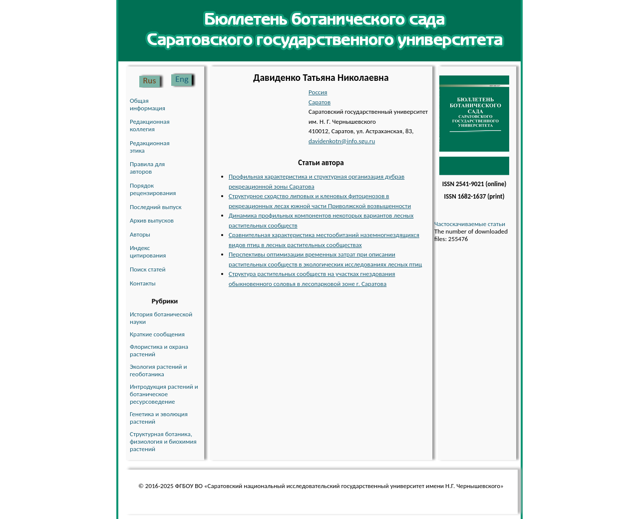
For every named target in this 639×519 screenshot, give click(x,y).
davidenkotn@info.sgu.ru (342, 141)
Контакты (143, 283)
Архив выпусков (152, 220)
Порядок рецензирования (153, 189)
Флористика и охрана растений (159, 350)
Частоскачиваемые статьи (469, 224)
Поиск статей (148, 269)
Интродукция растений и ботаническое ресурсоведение (164, 394)
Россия (318, 92)
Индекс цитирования (148, 251)
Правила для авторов (147, 167)
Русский (152, 80)
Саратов (319, 102)
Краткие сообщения (157, 334)
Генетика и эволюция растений (159, 417)
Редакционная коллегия (150, 125)
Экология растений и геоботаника (158, 370)
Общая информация (147, 104)
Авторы (140, 234)
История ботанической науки (161, 317)
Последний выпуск (156, 207)
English (183, 80)
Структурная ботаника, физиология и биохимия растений (163, 441)
